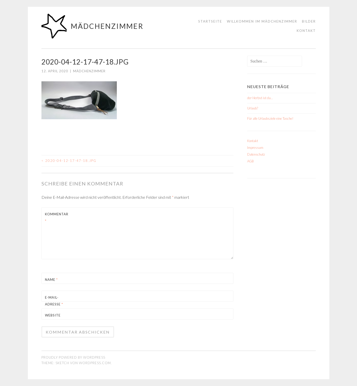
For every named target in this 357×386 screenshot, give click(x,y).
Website (53, 315)
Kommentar (56, 217)
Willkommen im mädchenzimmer (262, 21)
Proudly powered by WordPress (73, 357)
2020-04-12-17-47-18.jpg (68, 161)
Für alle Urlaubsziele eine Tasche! (270, 118)
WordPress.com (95, 363)
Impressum (255, 148)
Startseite (210, 21)
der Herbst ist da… (260, 98)
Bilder (309, 21)
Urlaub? (252, 108)
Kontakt (306, 31)
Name (51, 280)
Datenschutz (256, 154)
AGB (250, 161)
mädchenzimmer (107, 26)
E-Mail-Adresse (54, 300)
